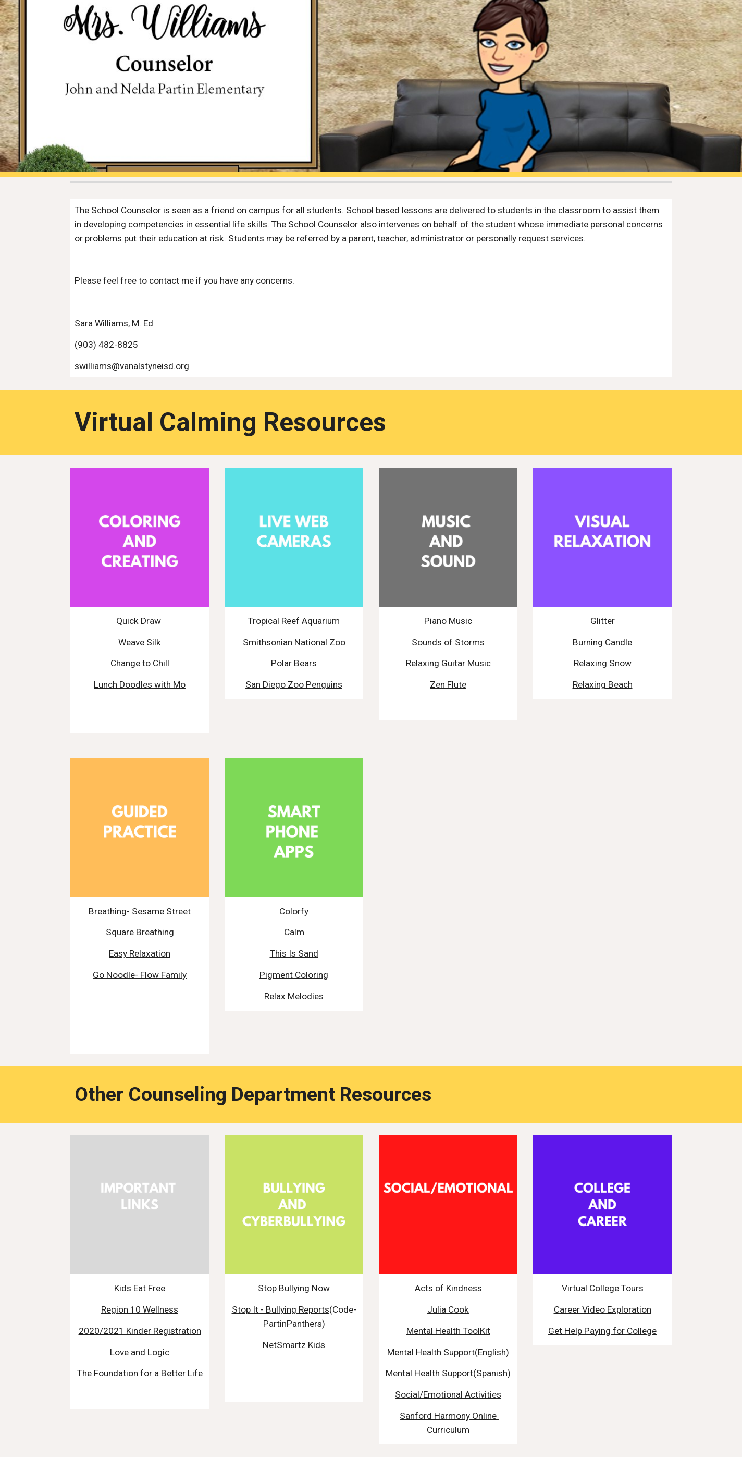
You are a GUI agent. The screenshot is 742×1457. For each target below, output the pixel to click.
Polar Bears (294, 663)
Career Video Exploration (602, 1309)
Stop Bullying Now (294, 1288)
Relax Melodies (294, 996)
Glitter (602, 621)
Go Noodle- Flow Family (140, 975)
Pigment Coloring (293, 975)
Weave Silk (139, 642)
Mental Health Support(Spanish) (448, 1373)
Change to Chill (139, 663)
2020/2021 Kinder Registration (140, 1331)
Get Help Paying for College (602, 1331)
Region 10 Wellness (139, 1309)
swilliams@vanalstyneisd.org (132, 366)
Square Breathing (140, 932)
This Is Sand (294, 953)
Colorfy (293, 911)
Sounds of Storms (448, 642)
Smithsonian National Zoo (294, 642)
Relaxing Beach (603, 684)
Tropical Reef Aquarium (294, 621)
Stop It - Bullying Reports (280, 1309)
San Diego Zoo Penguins (293, 684)
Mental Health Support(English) (448, 1352)
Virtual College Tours (603, 1288)
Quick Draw (138, 621)
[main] (371, 288)
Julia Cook (448, 1309)
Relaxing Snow (603, 663)
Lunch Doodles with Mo (140, 684)
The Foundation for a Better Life (140, 1373)
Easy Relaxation (139, 953)
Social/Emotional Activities (448, 1394)
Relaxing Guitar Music (448, 663)
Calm (294, 932)
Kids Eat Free (139, 1288)
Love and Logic (139, 1352)
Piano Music (448, 621)
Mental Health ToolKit (448, 1331)
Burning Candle (602, 642)
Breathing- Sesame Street (140, 911)
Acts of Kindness (448, 1288)
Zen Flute (448, 684)
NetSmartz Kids (294, 1345)
